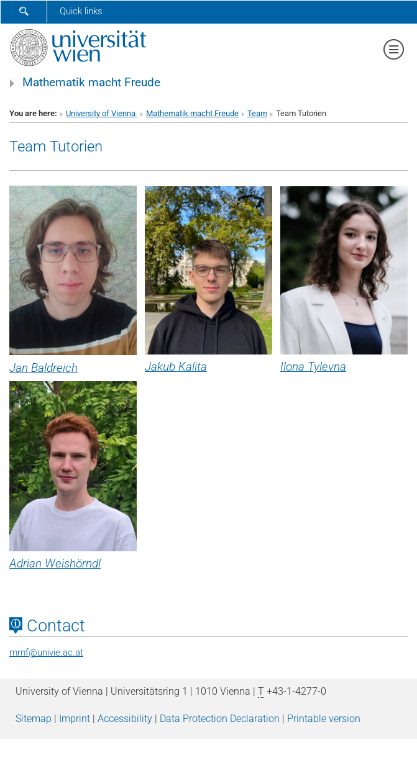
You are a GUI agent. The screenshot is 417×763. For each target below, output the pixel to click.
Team (257, 113)
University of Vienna (101, 113)
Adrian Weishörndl (55, 564)
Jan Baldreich (43, 368)
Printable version (323, 719)
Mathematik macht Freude (91, 82)
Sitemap (34, 719)
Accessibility (125, 719)
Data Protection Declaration (220, 719)
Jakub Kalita (176, 367)
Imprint (74, 719)
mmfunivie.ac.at (46, 652)
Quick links (81, 11)
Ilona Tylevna (313, 367)
